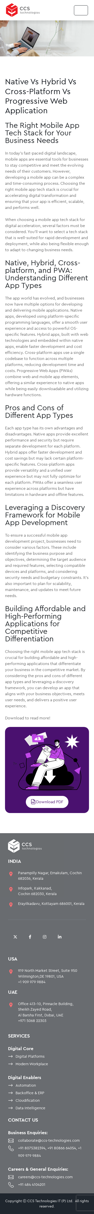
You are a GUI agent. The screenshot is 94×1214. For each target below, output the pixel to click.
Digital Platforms (30, 1056)
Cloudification (28, 1100)
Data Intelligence (30, 1108)
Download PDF (47, 801)
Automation (26, 1085)
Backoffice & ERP (30, 1092)
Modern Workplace (32, 1063)
